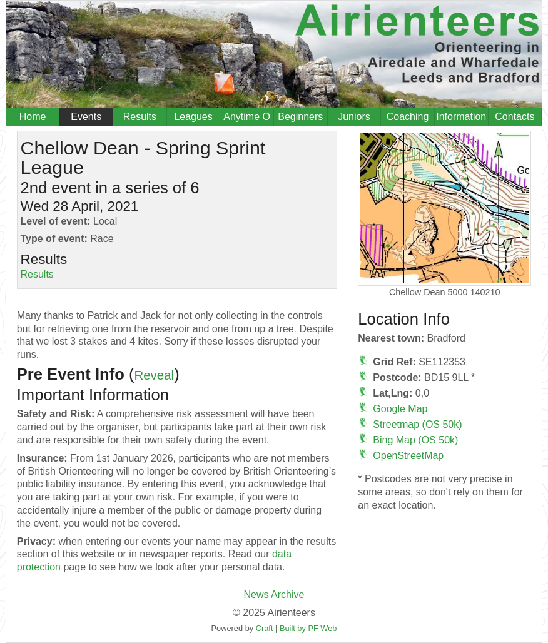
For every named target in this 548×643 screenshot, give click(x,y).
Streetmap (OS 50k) (417, 424)
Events (86, 116)
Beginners (300, 116)
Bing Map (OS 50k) (415, 440)
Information (461, 116)
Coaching (408, 116)
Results (139, 116)
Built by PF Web (308, 628)
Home (32, 116)
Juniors (354, 116)
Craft (264, 628)
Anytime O (246, 116)
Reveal (154, 375)
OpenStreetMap (408, 455)
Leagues (193, 116)
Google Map (400, 408)
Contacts (514, 116)
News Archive (274, 594)
